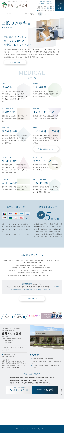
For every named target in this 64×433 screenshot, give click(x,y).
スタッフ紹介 (23, 14)
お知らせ (9, 316)
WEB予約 (40, 377)
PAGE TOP (61, 392)
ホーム (4, 14)
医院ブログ (21, 316)
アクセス (49, 14)
